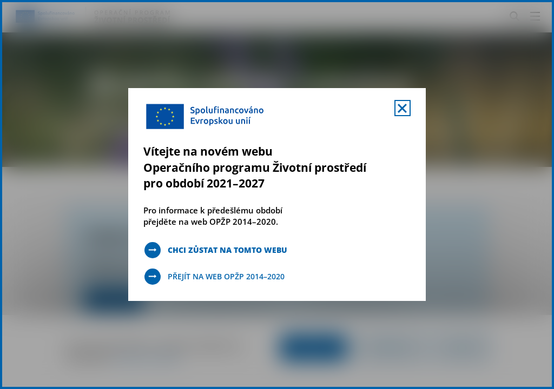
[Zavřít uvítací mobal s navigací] (402, 108)
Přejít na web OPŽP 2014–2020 (226, 276)
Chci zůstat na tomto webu (227, 250)
